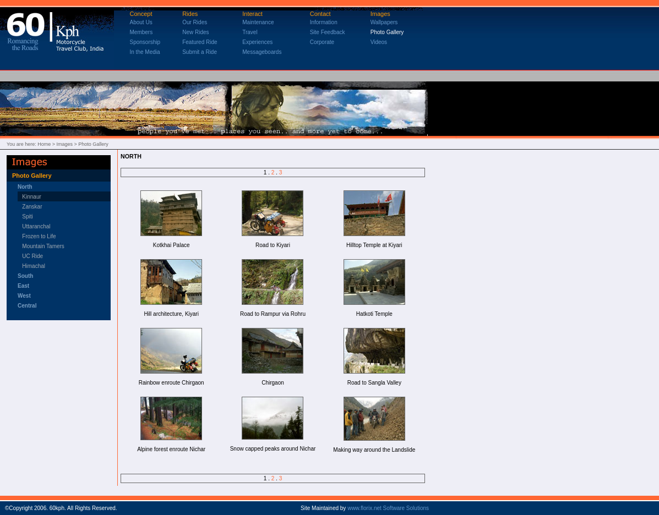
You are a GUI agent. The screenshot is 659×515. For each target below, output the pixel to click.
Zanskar (32, 207)
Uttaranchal (36, 226)
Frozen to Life (39, 236)
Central (27, 306)
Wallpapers (384, 22)
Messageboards (261, 52)
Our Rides (194, 22)
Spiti (27, 216)
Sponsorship (145, 42)
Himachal (31, 266)
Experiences (257, 42)
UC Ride (30, 256)
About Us (141, 22)
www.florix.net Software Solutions (388, 508)
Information (323, 22)
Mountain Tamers (43, 246)
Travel (249, 32)
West (24, 296)
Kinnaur (31, 197)
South (25, 276)
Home (44, 144)
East (23, 286)
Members (141, 32)
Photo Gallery (387, 32)
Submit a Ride (199, 52)
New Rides (195, 32)
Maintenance (258, 22)
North (25, 187)
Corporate (322, 42)
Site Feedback (327, 32)
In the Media (145, 52)
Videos (379, 42)
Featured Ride (199, 42)
